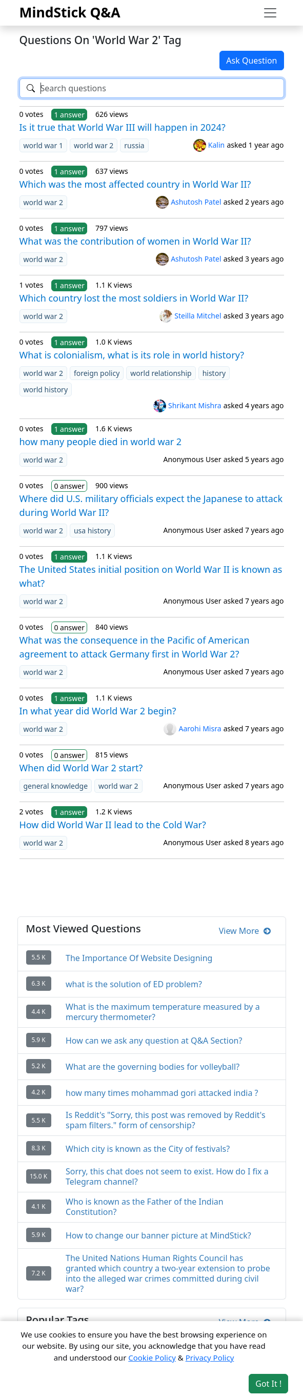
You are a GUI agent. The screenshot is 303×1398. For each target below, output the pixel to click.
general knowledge (56, 786)
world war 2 (93, 145)
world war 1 (43, 145)
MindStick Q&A (69, 12)
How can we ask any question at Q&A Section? (154, 1040)
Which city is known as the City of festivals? (148, 1149)
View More (245, 930)
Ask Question (251, 60)
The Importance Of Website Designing (139, 958)
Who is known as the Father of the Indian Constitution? (145, 1206)
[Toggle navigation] (270, 13)
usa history (92, 530)
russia (134, 145)
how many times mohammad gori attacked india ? (162, 1093)
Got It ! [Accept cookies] (268, 1383)
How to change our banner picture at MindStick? (158, 1235)
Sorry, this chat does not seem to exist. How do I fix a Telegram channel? (167, 1176)
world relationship (160, 373)
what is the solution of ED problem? (134, 984)
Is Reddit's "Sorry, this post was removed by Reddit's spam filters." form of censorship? (166, 1120)
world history (46, 389)
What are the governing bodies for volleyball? (152, 1067)
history (214, 373)
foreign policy (96, 373)
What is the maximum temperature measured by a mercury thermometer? (163, 1012)
